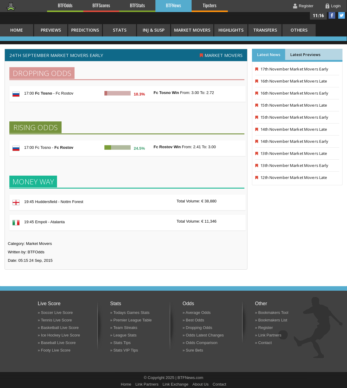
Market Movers (192, 30)
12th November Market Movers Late (291, 177)
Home (126, 384)
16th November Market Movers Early (292, 93)
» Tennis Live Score (55, 320)
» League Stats (123, 335)
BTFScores (101, 5)
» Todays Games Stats (130, 312)
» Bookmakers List (271, 320)
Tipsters (209, 5)
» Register (264, 327)
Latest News (268, 54)
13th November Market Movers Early (292, 165)
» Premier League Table (131, 320)
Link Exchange (175, 384)
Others (299, 30)
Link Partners (147, 384)
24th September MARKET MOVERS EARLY (56, 55)
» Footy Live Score (54, 350)
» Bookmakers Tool (271, 312)
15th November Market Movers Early (292, 117)
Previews (51, 30)
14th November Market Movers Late (291, 129)
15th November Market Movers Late (291, 105)
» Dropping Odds (197, 327)
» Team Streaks (123, 327)
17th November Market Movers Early (292, 69)
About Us (201, 384)
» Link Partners (268, 335)
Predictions (85, 30)
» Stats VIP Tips (124, 350)
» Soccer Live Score (55, 312)
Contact (219, 384)
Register (306, 6)
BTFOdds (65, 5)
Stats (119, 30)
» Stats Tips (120, 342)
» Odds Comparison (200, 342)
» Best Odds (193, 320)
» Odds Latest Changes (203, 335)
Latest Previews (305, 54)
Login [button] (336, 6)
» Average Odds (197, 312)
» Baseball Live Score (57, 342)
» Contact (263, 342)
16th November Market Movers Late (291, 81)
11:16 (318, 15)
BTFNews (173, 5)
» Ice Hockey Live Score (59, 335)
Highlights (231, 30)
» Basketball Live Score (58, 327)
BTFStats (137, 5)
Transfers (265, 30)
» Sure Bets (193, 350)
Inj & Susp (153, 30)
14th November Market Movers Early (292, 141)
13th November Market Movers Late (291, 153)
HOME (16, 30)
